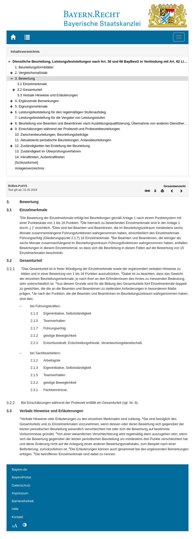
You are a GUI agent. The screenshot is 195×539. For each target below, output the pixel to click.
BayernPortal (21, 477)
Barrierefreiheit (23, 501)
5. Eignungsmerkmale (31, 106)
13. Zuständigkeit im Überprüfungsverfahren (48, 151)
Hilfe (15, 509)
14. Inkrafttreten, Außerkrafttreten (40, 157)
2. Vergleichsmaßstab (31, 73)
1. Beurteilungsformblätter (34, 67)
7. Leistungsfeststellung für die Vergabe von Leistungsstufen (60, 118)
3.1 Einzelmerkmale (32, 84)
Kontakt (17, 517)
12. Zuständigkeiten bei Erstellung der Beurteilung (52, 146)
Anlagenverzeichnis (29, 168)
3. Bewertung (25, 78)
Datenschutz (21, 485)
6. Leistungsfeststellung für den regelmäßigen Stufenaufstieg (60, 112)
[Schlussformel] (26, 162)
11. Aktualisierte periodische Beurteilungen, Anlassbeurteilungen (63, 140)
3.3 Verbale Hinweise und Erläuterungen (47, 95)
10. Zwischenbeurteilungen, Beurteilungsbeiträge (51, 135)
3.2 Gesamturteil (29, 90)
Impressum (20, 493)
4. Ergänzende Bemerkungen (37, 101)
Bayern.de (19, 469)
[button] (9, 61)
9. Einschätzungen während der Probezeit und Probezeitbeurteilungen (67, 129)
